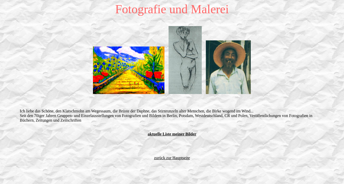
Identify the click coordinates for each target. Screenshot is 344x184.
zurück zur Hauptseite (172, 158)
